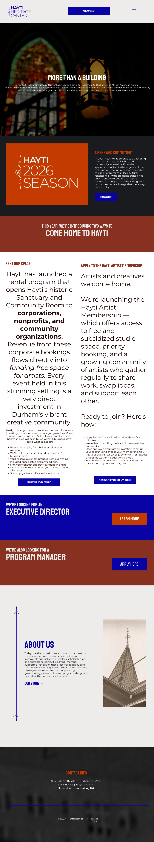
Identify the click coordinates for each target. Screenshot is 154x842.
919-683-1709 (66, 784)
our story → (34, 683)
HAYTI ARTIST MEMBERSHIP (122, 266)
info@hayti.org (84, 784)
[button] (134, 11)
